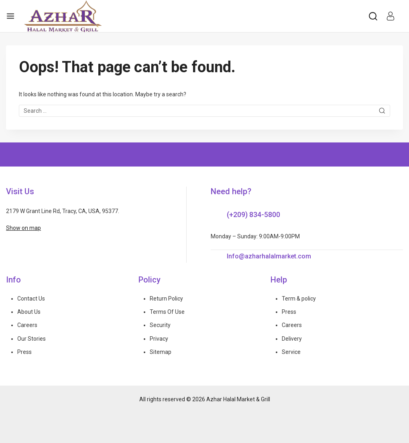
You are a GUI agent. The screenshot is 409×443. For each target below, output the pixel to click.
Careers (27, 325)
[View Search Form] (373, 16)
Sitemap (160, 352)
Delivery (292, 338)
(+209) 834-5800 (253, 214)
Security (160, 325)
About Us (29, 312)
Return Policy (166, 298)
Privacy (159, 338)
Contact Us (31, 298)
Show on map (23, 228)
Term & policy (299, 298)
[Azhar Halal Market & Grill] (63, 16)
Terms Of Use (167, 312)
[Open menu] (10, 16)
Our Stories (31, 338)
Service (291, 352)
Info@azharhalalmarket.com (269, 256)
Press (24, 352)
